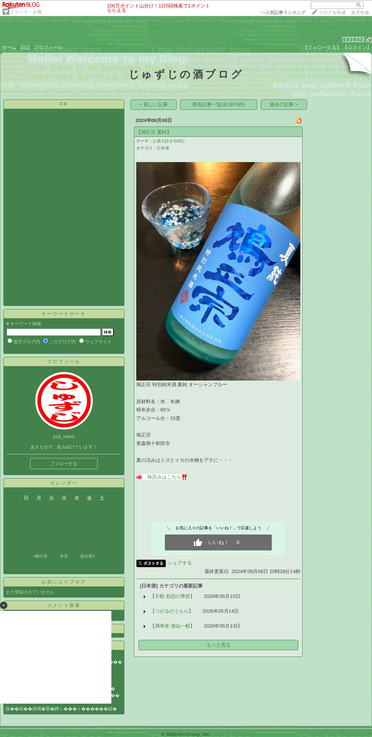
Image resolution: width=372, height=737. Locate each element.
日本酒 (163, 148)
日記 (25, 47)
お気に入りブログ (64, 582)
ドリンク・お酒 (26, 11)
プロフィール (48, 47)
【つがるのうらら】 (171, 611)
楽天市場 (360, 12)
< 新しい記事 (154, 104)
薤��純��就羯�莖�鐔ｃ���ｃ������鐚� (61, 708)
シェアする (180, 563)
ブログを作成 (332, 12)
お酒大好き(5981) (169, 141)
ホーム (9, 47)
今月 (64, 556)
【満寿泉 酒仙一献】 (172, 626)
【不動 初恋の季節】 (172, 596)
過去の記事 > (284, 104)
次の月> (87, 556)
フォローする (63, 463)
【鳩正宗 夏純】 (154, 132)
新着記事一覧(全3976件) (218, 104)
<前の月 (40, 556)
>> (283, 12)
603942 (353, 39)
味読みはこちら (164, 477)
